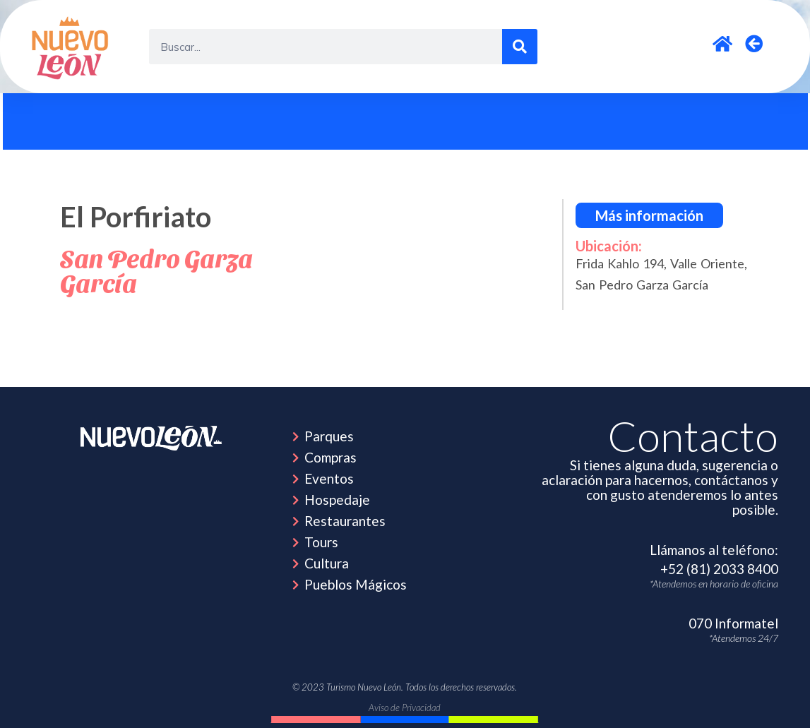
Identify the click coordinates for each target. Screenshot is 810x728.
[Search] (519, 46)
